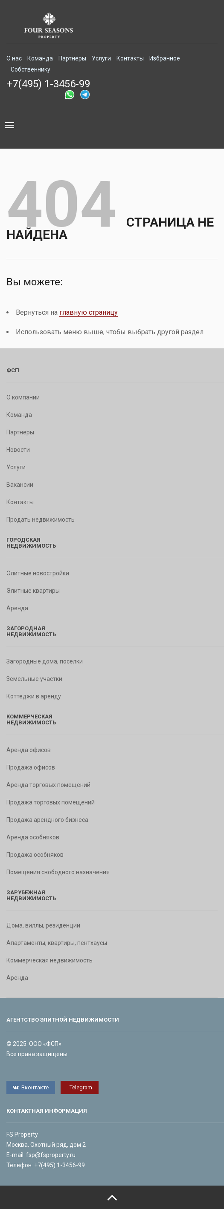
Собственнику (30, 69)
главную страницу (88, 312)
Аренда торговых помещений (48, 784)
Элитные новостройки (37, 573)
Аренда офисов (28, 750)
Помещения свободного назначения (58, 872)
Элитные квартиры (33, 590)
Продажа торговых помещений (50, 802)
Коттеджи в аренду (33, 696)
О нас (14, 58)
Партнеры (72, 58)
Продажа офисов (30, 767)
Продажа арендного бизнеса (47, 819)
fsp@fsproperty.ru (51, 1155)
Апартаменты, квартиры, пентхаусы (56, 942)
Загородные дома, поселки (44, 661)
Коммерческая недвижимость (49, 960)
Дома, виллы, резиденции (43, 925)
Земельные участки (34, 678)
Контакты (130, 58)
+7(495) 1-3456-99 (48, 84)
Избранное (164, 58)
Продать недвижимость (40, 519)
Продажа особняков (35, 854)
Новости (18, 449)
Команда (40, 58)
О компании (23, 397)
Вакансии (19, 484)
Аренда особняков (32, 837)
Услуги (101, 58)
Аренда (17, 608)
